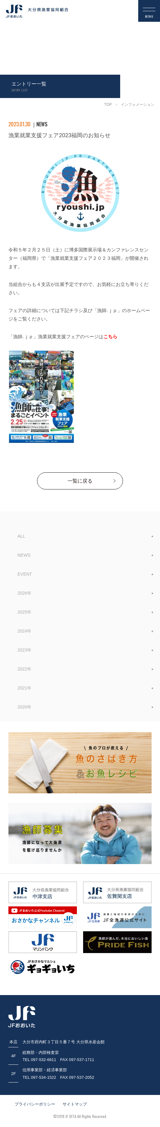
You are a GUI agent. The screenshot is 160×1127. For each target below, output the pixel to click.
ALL (21, 536)
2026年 (24, 593)
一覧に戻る (80, 481)
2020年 (24, 706)
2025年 (24, 612)
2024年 (24, 631)
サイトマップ (75, 1104)
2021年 (24, 687)
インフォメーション (137, 104)
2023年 (24, 650)
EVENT (24, 574)
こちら (110, 336)
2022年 (24, 668)
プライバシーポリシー (35, 1104)
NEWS (24, 555)
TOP (108, 104)
